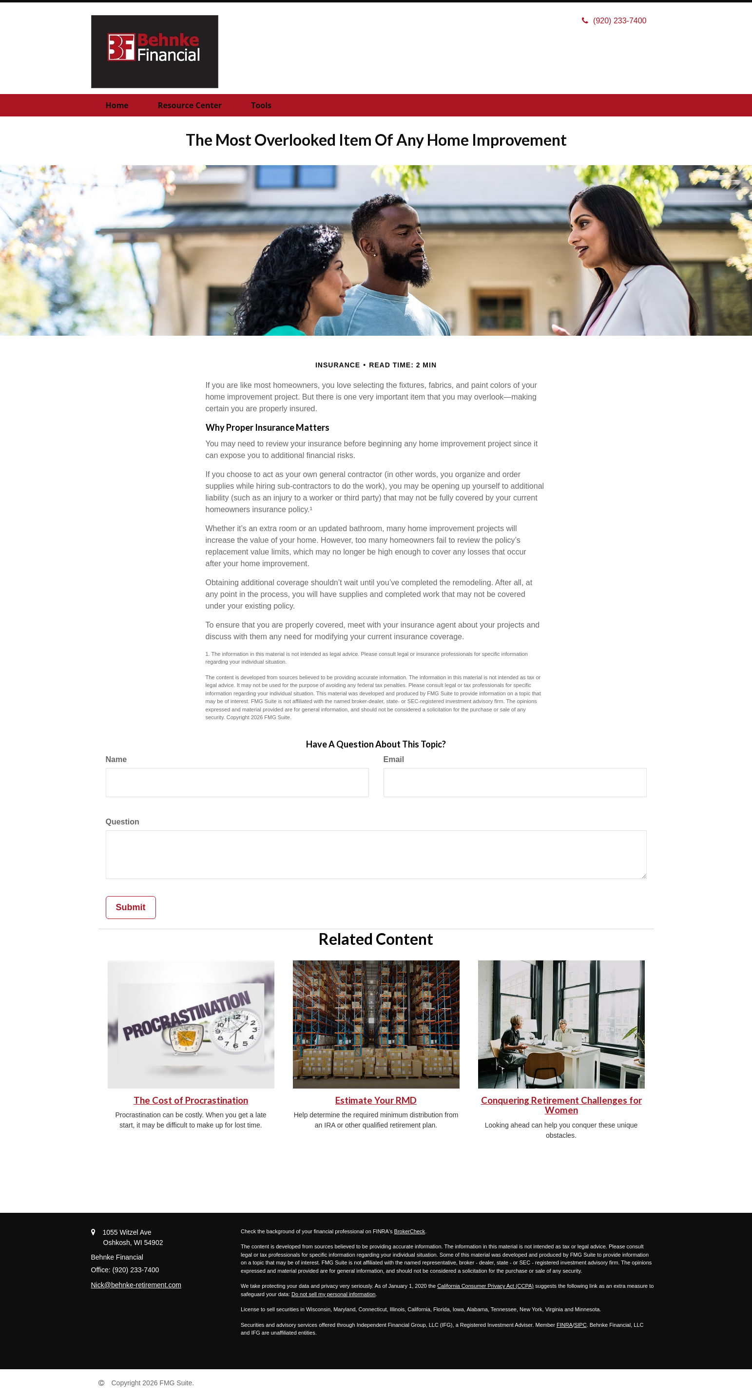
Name (116, 759)
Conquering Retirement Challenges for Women (561, 1105)
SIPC (580, 1325)
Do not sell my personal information (333, 1294)
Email (394, 759)
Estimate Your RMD (376, 1100)
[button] (189, 105)
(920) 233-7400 (614, 21)
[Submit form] (131, 907)
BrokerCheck (409, 1231)
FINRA (565, 1325)
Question (122, 822)
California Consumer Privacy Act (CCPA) (485, 1286)
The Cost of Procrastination (191, 1100)
